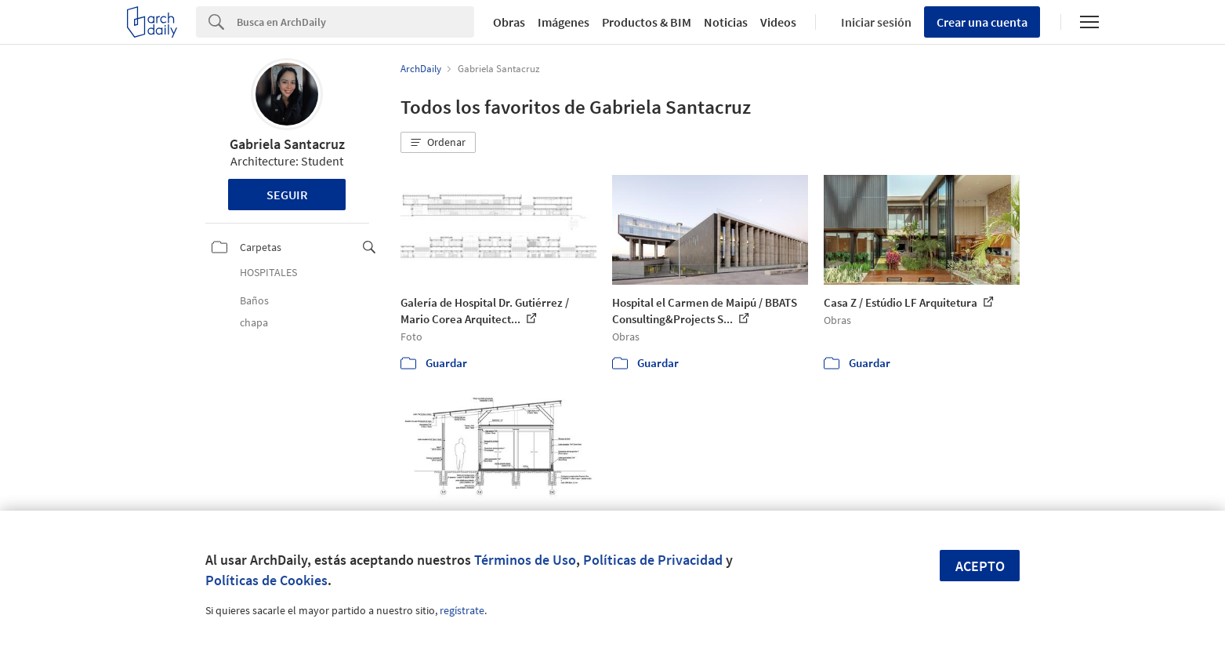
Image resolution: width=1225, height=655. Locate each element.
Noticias (726, 22)
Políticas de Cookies (266, 580)
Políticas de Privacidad (653, 560)
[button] (438, 143)
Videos (778, 22)
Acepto (980, 566)
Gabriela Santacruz (287, 144)
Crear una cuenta (982, 22)
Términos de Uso (525, 560)
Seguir (287, 194)
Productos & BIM (646, 22)
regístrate (462, 610)
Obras (509, 22)
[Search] (355, 22)
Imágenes (563, 22)
